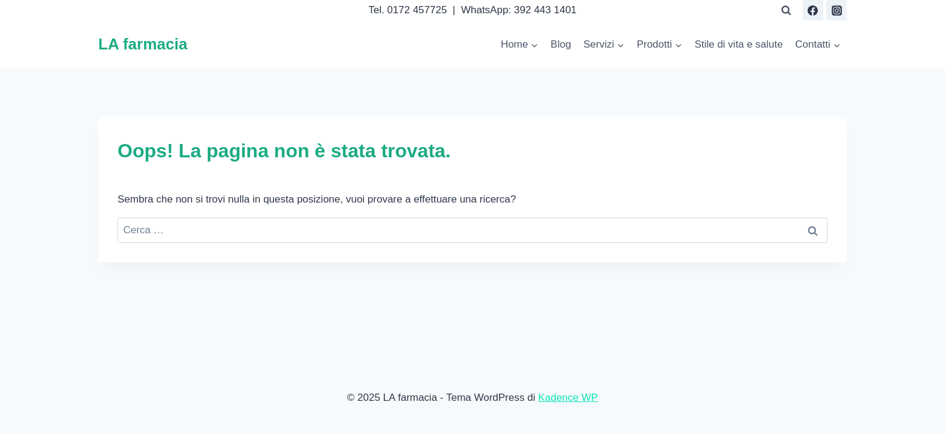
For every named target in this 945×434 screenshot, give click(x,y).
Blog (561, 44)
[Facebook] (813, 10)
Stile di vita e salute (738, 44)
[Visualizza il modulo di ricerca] (786, 10)
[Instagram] (836, 10)
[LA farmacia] (142, 44)
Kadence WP (568, 397)
